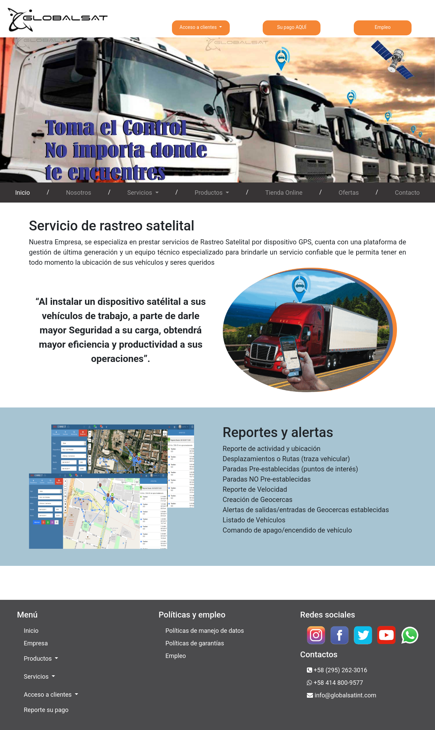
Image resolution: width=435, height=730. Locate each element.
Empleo (383, 27)
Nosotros (78, 192)
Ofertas (348, 192)
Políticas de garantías (195, 643)
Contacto (407, 192)
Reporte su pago (46, 709)
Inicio (24, 192)
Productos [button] (209, 192)
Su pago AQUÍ (291, 27)
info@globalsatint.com (341, 695)
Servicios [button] (140, 192)
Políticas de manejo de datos (205, 630)
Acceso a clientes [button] (198, 27)
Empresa (36, 643)
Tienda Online (283, 192)
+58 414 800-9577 (335, 682)
